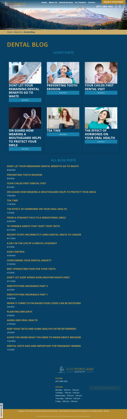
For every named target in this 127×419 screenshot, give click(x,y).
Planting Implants (19, 311)
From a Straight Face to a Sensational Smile (36, 217)
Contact (91, 2)
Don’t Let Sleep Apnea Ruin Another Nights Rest (38, 277)
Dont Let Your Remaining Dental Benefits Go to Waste (43, 166)
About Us (53, 2)
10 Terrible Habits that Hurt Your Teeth (33, 226)
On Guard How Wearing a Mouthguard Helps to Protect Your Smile (51, 192)
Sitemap (106, 411)
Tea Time (12, 200)
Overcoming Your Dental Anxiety (29, 260)
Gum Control (16, 251)
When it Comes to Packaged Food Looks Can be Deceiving (44, 303)
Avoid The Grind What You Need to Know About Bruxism (44, 337)
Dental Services (66, 2)
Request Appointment (113, 2)
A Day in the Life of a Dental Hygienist (32, 243)
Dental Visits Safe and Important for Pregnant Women (44, 346)
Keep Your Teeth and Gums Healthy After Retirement (41, 328)
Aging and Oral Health (22, 320)
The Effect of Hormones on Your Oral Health (37, 209)
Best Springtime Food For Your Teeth (31, 268)
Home (44, 2)
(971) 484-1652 (104, 6)
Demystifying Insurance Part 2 (27, 286)
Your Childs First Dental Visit (26, 183)
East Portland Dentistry (40, 411)
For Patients (80, 2)
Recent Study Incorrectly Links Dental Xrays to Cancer (44, 234)
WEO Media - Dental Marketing (59, 411)
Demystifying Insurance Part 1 (27, 294)
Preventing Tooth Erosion (24, 174)
